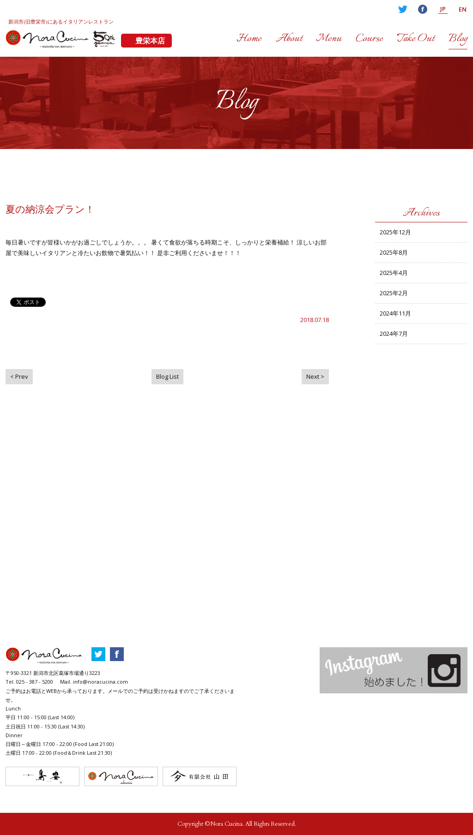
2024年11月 (395, 313)
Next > (315, 376)
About (289, 39)
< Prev (19, 376)
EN (463, 9)
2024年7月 (394, 333)
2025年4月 (394, 272)
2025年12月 (395, 232)
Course (369, 39)
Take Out (415, 39)
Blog (458, 39)
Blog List (167, 376)
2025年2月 (394, 293)
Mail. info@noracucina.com (94, 681)
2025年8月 (394, 252)
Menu (328, 39)
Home (248, 39)
